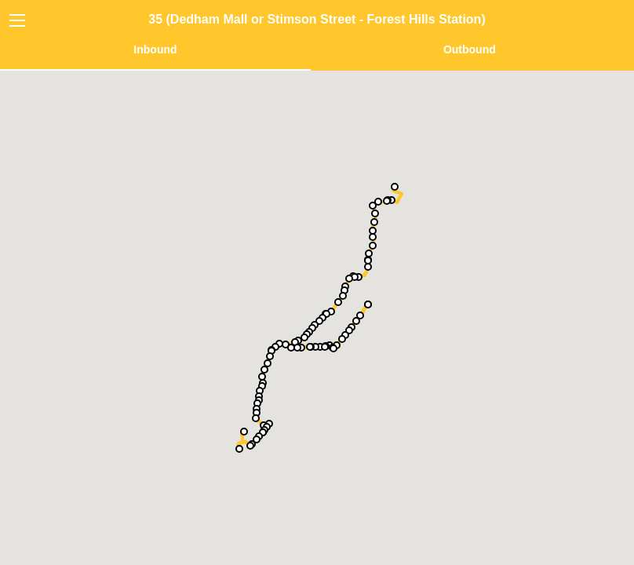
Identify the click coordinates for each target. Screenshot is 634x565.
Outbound (469, 49)
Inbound (155, 49)
